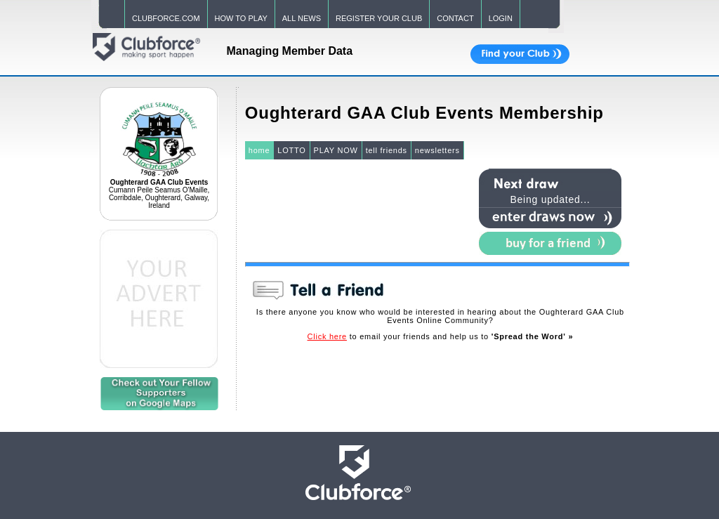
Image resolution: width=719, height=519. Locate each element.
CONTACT (455, 18)
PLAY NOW (336, 150)
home (259, 150)
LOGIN (501, 18)
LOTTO (291, 150)
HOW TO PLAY (241, 18)
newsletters (437, 150)
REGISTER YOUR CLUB (379, 18)
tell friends (386, 150)
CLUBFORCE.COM (166, 18)
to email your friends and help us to (441, 336)
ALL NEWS (301, 18)
